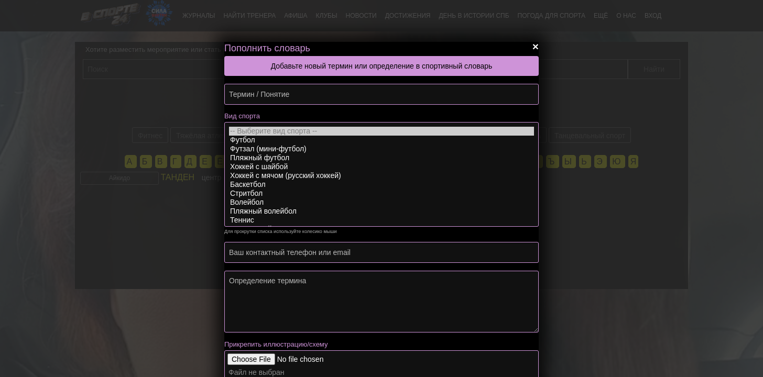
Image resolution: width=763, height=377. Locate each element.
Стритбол (381, 193)
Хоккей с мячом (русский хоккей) (381, 175)
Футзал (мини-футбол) (381, 149)
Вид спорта (242, 116)
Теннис (381, 220)
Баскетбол (381, 184)
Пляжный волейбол (381, 211)
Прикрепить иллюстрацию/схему (276, 344)
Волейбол (381, 202)
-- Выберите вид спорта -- (381, 131)
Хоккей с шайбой (381, 166)
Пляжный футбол (381, 157)
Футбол (381, 140)
